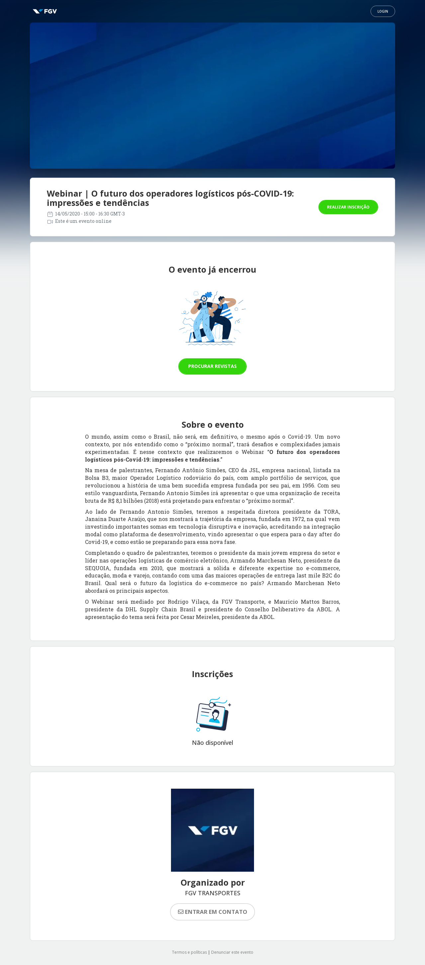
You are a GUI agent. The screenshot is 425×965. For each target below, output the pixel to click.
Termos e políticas (189, 952)
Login (383, 11)
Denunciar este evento (232, 952)
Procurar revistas (212, 366)
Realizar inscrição (348, 207)
